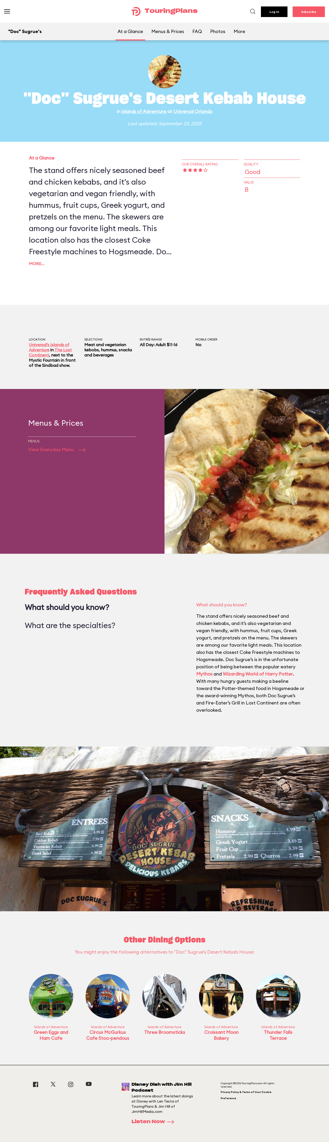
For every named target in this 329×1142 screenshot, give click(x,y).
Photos (217, 31)
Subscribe (308, 12)
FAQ (197, 31)
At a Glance (130, 31)
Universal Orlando (192, 111)
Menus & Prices (167, 31)
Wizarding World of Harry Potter (258, 674)
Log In (274, 12)
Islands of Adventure (143, 111)
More (239, 31)
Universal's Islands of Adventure (49, 347)
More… (36, 263)
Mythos (204, 674)
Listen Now (154, 1122)
